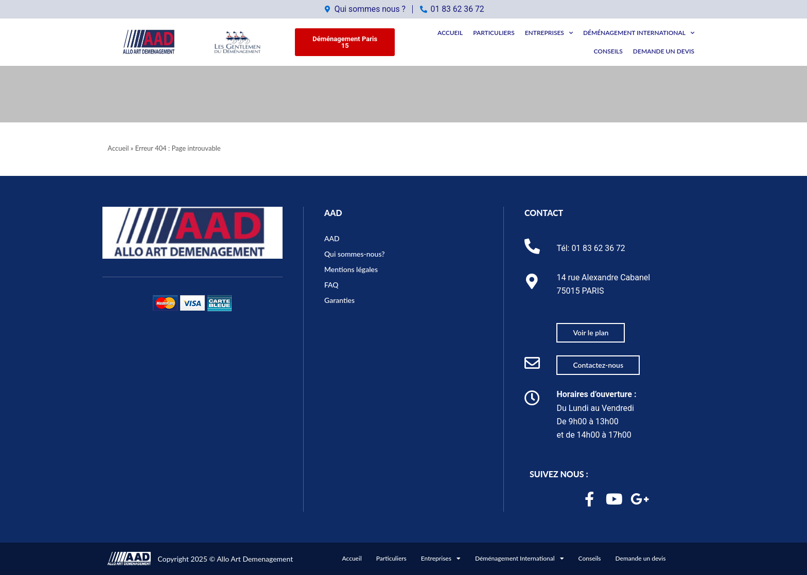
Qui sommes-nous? (354, 252)
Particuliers (494, 33)
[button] (345, 42)
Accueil (450, 33)
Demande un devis (663, 51)
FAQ (331, 283)
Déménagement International (638, 33)
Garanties (339, 298)
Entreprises (549, 33)
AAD (333, 212)
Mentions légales (351, 267)
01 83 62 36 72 (598, 246)
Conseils (608, 51)
